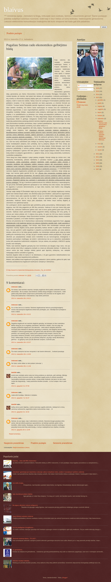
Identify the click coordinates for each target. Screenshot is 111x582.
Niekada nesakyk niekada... (21, 561)
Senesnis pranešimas (62, 443)
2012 (97, 154)
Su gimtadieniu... (18, 550)
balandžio (101, 118)
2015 (97, 91)
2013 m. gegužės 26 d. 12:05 (20, 430)
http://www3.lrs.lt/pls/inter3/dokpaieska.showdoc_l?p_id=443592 (29, 270)
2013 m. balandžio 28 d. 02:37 (21, 342)
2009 (97, 163)
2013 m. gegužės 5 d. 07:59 (20, 386)
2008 (97, 166)
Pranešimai (82, 86)
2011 (97, 157)
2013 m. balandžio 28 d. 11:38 (21, 366)
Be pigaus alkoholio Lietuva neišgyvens (25, 505)
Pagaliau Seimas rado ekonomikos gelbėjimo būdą (102, 124)
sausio (100, 150)
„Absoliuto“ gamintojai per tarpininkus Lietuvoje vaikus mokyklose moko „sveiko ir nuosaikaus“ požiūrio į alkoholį (48, 472)
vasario (100, 147)
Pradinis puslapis (14, 33)
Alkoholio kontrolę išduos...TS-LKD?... (25, 538)
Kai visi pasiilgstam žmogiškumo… (24, 527)
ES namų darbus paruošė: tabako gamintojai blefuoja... (101, 135)
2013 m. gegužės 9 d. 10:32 (20, 412)
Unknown (14, 287)
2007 (97, 169)
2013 (97, 97)
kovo (99, 143)
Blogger (64, 577)
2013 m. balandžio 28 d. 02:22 (21, 314)
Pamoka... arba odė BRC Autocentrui (24, 461)
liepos (100, 112)
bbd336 (13, 372)
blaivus (13, 9)
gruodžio (100, 100)
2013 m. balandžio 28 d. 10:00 (21, 354)
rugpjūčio (101, 109)
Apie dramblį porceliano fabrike (22, 494)
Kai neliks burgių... (18, 483)
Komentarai (82, 89)
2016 (97, 88)
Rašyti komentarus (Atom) (21, 447)
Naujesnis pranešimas (14, 443)
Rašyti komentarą (14, 434)
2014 (97, 94)
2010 (97, 160)
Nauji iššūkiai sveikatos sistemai (23, 516)
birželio (100, 115)
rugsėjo (100, 106)
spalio (100, 103)
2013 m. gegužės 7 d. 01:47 (20, 398)
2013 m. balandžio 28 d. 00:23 (21, 298)
